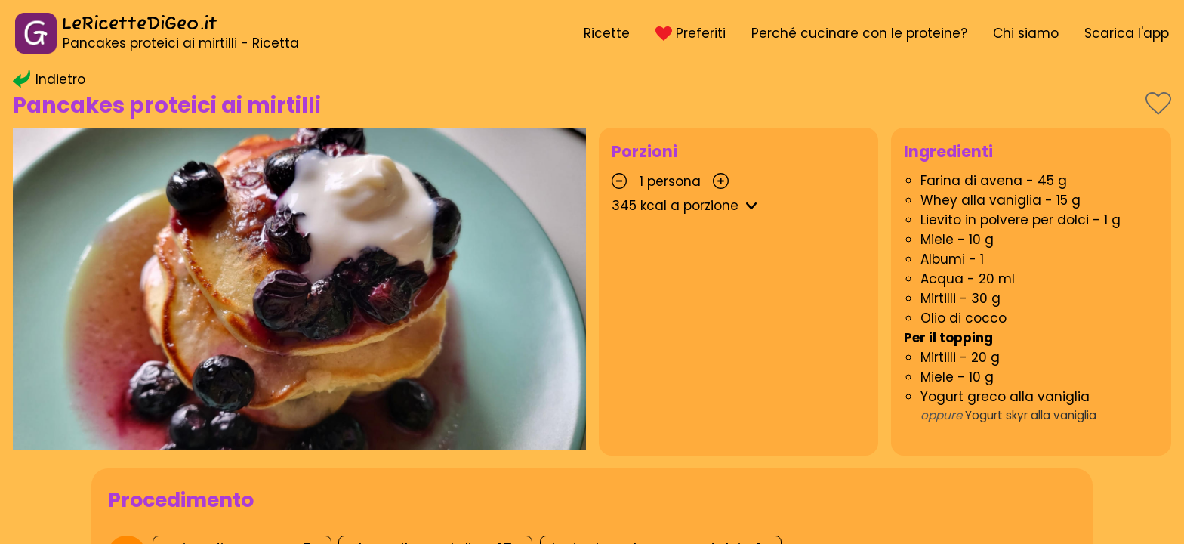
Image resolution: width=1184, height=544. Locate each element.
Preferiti (690, 33)
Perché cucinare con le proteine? (859, 33)
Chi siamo (1026, 33)
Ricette (607, 33)
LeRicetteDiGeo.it (139, 25)
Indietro (49, 79)
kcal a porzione (687, 205)
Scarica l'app (1126, 33)
